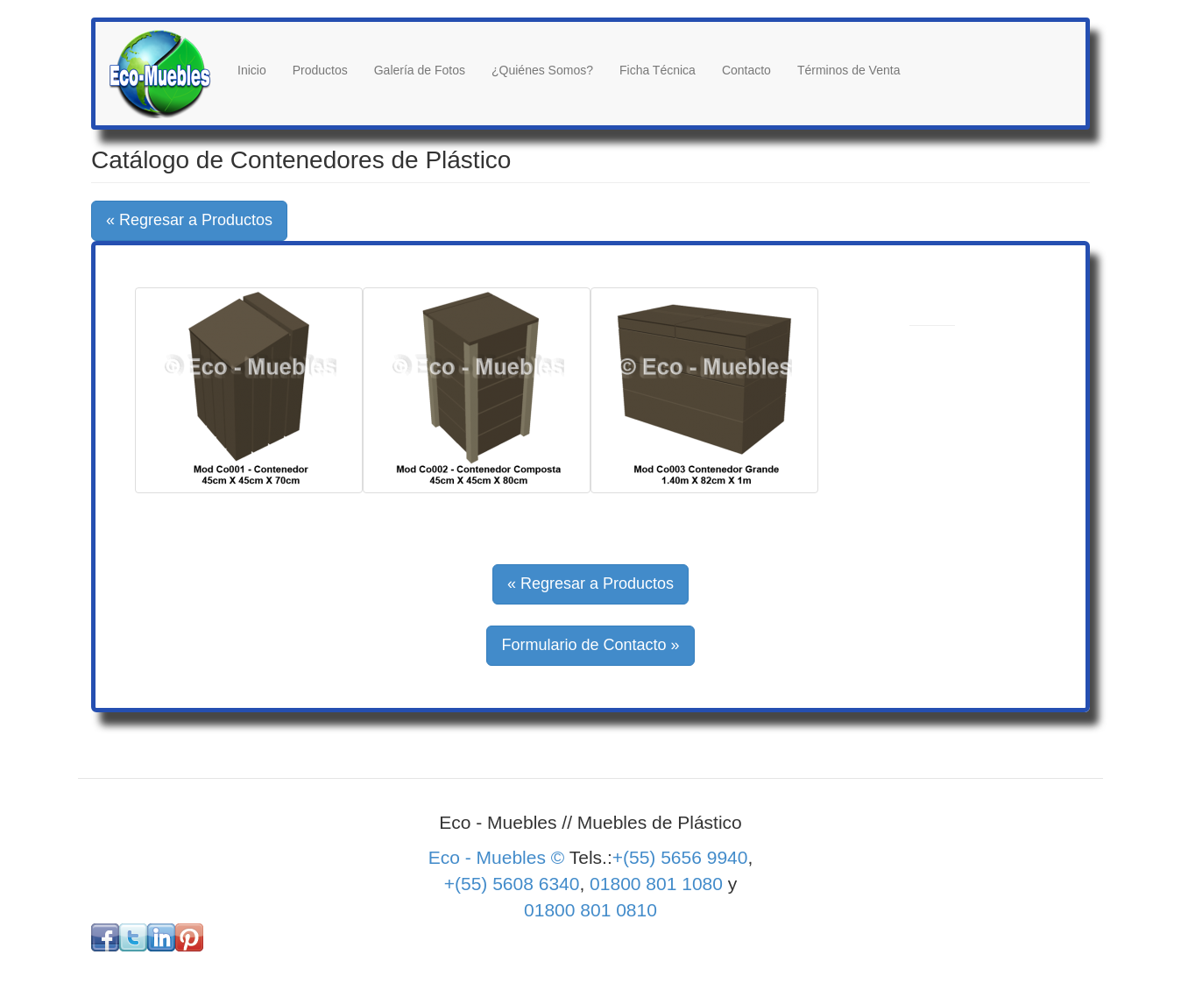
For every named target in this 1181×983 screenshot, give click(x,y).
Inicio (251, 70)
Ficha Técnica (657, 70)
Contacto (746, 70)
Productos (320, 70)
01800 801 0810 (590, 910)
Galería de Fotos (419, 70)
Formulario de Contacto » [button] (590, 645)
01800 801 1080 (656, 883)
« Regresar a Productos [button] (189, 220)
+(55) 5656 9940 (680, 857)
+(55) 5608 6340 (512, 883)
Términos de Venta (849, 70)
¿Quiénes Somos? (542, 70)
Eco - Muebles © (498, 857)
